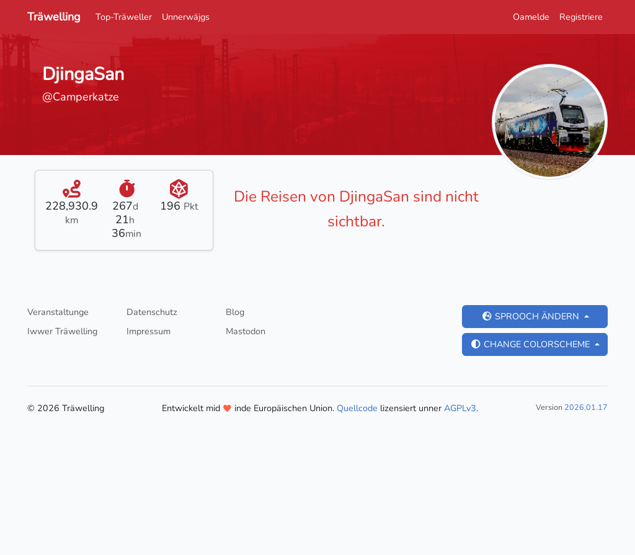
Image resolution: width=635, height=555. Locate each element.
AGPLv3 (460, 408)
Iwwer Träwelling (62, 331)
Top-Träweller (123, 17)
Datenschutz (152, 312)
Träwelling (54, 16)
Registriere (581, 17)
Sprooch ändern (531, 316)
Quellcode (357, 408)
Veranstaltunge (58, 312)
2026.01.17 (586, 407)
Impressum (149, 331)
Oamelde (531, 17)
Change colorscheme (531, 344)
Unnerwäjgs (186, 17)
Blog (235, 312)
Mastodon (245, 331)
